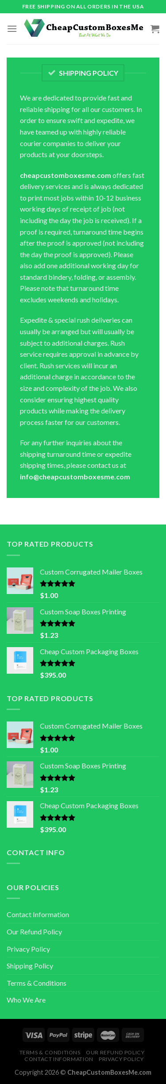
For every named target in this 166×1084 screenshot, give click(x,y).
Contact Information (38, 914)
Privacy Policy (28, 949)
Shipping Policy (30, 965)
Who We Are (26, 999)
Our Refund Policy (34, 931)
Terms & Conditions (36, 983)
